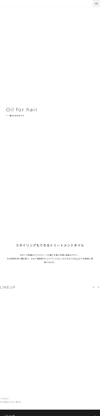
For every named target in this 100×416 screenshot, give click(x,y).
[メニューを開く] (96, 3)
